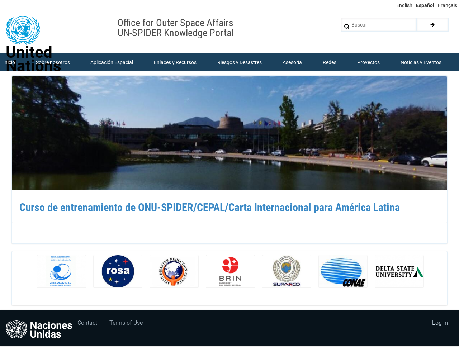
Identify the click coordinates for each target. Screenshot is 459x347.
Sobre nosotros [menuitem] (53, 62)
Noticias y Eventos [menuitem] (421, 62)
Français (447, 5)
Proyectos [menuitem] (368, 62)
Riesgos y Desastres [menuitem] (240, 62)
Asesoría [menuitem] (292, 62)
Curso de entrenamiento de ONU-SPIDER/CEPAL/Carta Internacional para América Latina (209, 208)
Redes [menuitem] (329, 62)
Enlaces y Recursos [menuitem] (175, 62)
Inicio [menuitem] (9, 62)
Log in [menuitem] (440, 323)
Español (425, 5)
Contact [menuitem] (88, 323)
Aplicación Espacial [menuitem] (112, 62)
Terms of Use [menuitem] (126, 323)
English (404, 5)
